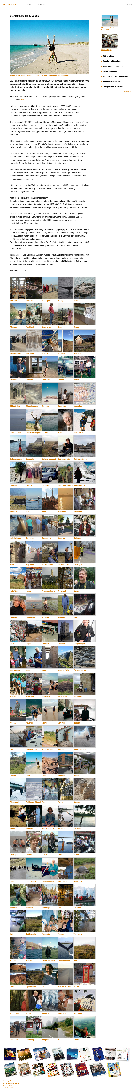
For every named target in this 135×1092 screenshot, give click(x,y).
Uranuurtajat (106, 50)
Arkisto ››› (127, 92)
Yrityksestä (41, 4)
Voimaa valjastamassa (111, 81)
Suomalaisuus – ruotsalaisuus (114, 76)
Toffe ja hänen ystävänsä (112, 87)
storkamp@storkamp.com (11, 1083)
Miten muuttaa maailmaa (112, 66)
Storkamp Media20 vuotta (108, 28)
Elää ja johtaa (107, 56)
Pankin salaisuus (109, 71)
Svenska (129, 4)
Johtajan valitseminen (111, 61)
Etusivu (28, 4)
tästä (23, 100)
